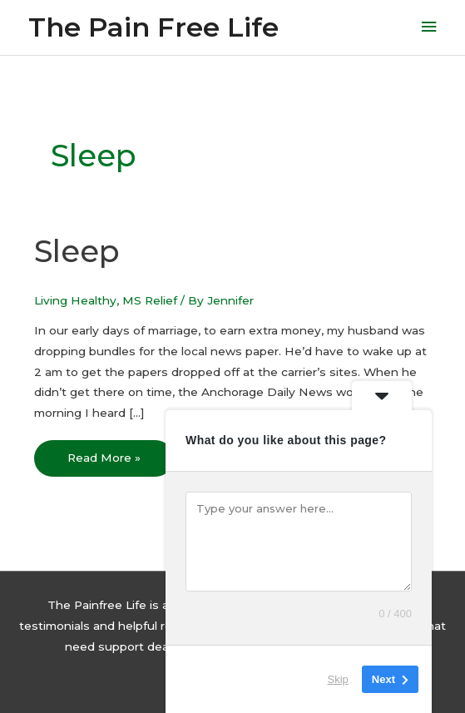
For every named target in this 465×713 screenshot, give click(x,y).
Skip (338, 679)
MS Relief (149, 300)
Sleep (77, 251)
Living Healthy (75, 300)
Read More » (104, 452)
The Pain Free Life (153, 27)
